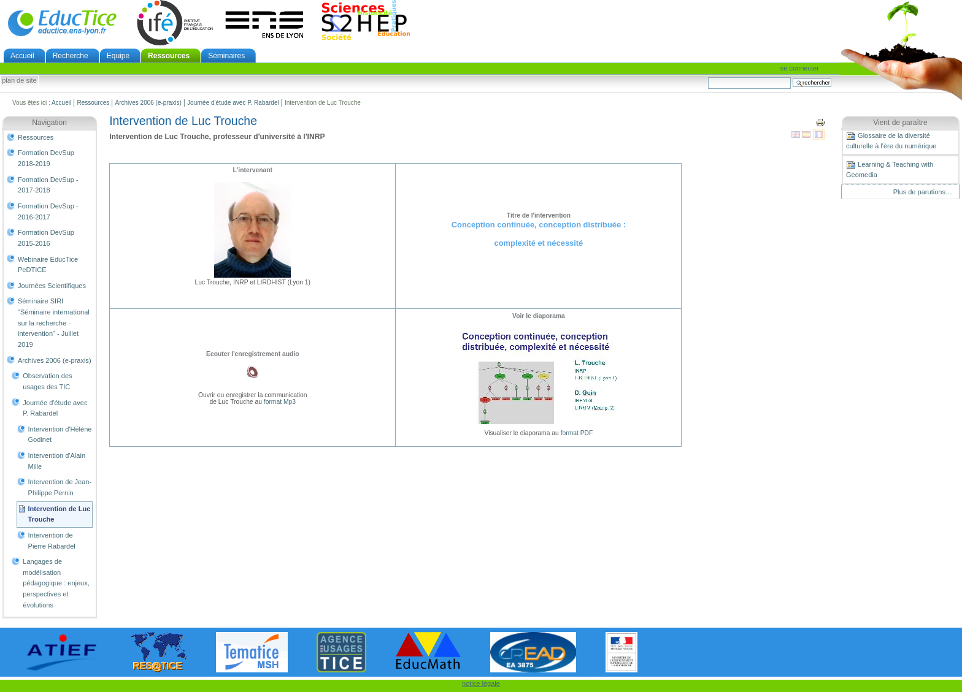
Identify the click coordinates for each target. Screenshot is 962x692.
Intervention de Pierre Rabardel (51, 540)
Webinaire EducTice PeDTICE (48, 265)
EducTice (62, 23)
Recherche (70, 55)
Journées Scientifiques (52, 285)
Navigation (49, 122)
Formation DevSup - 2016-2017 (48, 211)
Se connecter (799, 68)
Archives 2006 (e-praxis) (148, 102)
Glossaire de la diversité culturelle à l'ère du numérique (891, 140)
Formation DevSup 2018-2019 (46, 158)
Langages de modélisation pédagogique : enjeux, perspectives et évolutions (56, 583)
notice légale (481, 683)
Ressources (169, 55)
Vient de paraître (900, 122)
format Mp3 (280, 401)
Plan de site (19, 81)
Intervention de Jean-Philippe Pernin (60, 487)
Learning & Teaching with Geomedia (889, 169)
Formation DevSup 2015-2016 (46, 238)
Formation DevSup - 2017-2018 (48, 185)
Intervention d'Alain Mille (56, 461)
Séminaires (226, 55)
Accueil (22, 55)
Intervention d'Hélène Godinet (60, 434)
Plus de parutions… (922, 192)
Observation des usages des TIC (47, 381)
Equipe (118, 55)
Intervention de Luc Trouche (59, 514)
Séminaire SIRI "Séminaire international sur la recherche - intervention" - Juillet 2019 (54, 322)
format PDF (577, 433)
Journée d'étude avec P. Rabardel (233, 102)
